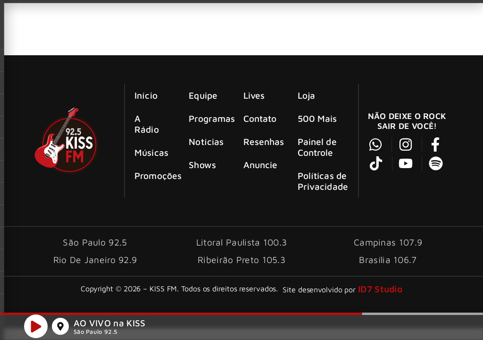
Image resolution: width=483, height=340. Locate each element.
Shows (202, 164)
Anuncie (260, 164)
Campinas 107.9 (388, 242)
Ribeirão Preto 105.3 (241, 259)
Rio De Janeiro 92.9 (95, 259)
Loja (306, 95)
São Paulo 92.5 (95, 333)
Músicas (151, 152)
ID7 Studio (380, 288)
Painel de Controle (317, 147)
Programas (207, 118)
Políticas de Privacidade (323, 181)
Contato (260, 118)
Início (146, 95)
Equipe (203, 95)
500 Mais (317, 118)
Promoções (153, 175)
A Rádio (146, 124)
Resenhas (262, 141)
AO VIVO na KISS (110, 324)
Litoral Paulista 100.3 (241, 242)
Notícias (206, 141)
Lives (254, 95)
